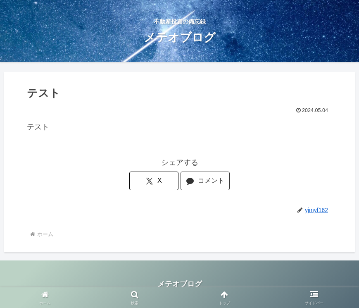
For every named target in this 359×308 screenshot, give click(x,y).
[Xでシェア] (153, 181)
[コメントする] (205, 181)
